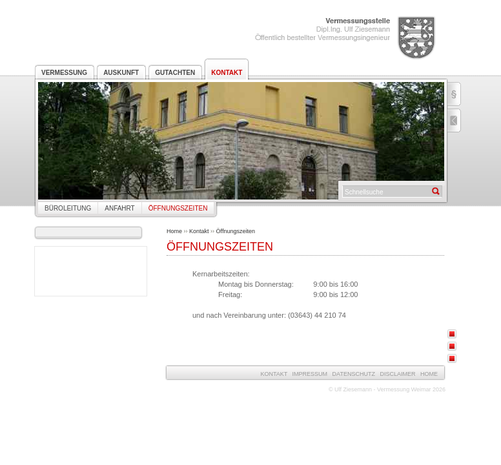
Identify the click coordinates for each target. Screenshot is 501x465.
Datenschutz (353, 374)
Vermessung (64, 72)
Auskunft (121, 72)
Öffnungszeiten (178, 208)
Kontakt (226, 72)
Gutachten (175, 72)
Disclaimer (397, 374)
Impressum (310, 374)
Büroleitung (68, 208)
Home (174, 231)
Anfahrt (120, 208)
